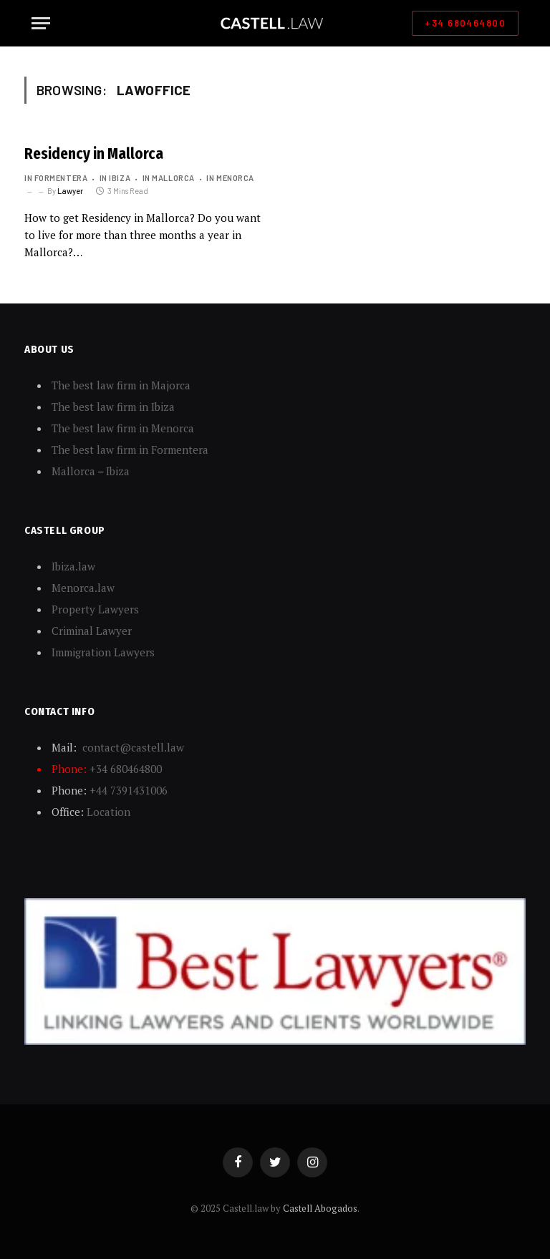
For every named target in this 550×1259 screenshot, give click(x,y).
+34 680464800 (465, 23)
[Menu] (41, 23)
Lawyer (70, 190)
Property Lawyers (95, 609)
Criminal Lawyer (92, 630)
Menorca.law (83, 587)
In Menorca (230, 178)
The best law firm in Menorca (123, 428)
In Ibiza (115, 178)
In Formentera (55, 178)
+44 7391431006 (129, 790)
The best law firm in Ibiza (113, 406)
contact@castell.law (133, 747)
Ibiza (118, 471)
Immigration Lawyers (103, 652)
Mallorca (73, 471)
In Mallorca (169, 178)
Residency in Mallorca (93, 154)
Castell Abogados (320, 1208)
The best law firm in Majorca (121, 385)
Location (108, 812)
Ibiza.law (73, 566)
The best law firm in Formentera (130, 449)
